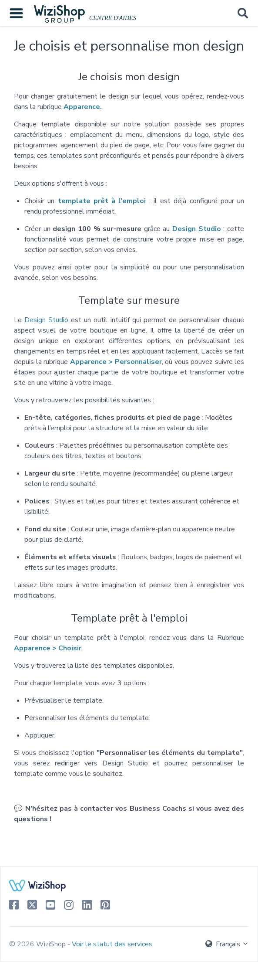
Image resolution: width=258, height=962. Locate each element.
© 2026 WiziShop (38, 944)
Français (227, 944)
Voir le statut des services (112, 944)
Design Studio (46, 320)
